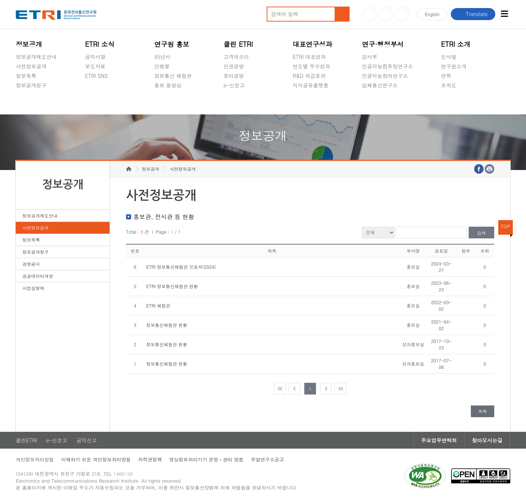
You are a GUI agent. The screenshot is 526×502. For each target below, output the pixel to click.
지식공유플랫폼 (310, 85)
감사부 (369, 56)
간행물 (161, 66)
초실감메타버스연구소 (387, 102)
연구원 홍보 (171, 44)
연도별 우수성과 (311, 66)
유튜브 (370, 14)
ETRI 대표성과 (309, 56)
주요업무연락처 (439, 440)
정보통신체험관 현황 (166, 325)
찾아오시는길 (487, 440)
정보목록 (26, 75)
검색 (481, 233)
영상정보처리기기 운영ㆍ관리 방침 (206, 459)
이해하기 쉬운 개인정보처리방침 (96, 459)
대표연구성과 (312, 44)
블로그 (386, 14)
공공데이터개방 (37, 276)
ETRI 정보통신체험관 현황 (172, 286)
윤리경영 (234, 75)
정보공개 (29, 44)
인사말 (448, 56)
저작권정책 (150, 459)
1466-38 (123, 473)
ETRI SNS (96, 75)
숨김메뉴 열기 (19, 94)
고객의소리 (236, 56)
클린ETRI (26, 440)
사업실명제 (33, 288)
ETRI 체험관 (158, 305)
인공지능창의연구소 (385, 75)
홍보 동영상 (168, 85)
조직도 (448, 85)
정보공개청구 (31, 85)
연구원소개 (453, 66)
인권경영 (234, 66)
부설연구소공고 (267, 459)
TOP (505, 226)
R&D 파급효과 (309, 75)
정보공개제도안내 (36, 56)
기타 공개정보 (457, 102)
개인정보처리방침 (35, 459)
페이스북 (402, 14)
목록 (482, 411)
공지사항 (95, 56)
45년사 (162, 56)
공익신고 (234, 102)
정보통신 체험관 (173, 75)
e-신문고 (234, 85)
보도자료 (95, 66)
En (432, 14)
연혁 (446, 75)
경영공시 (26, 102)
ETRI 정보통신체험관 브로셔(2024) (181, 267)
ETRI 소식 (100, 44)
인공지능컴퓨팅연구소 (387, 66)
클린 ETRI (238, 44)
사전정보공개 (31, 66)
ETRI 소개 (455, 44)
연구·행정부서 (383, 44)
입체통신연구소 (380, 85)
